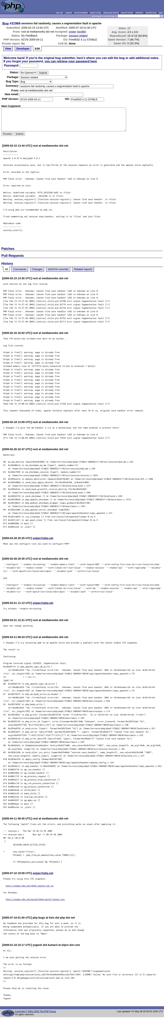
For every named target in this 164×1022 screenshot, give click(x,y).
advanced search (111, 12)
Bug (5, 23)
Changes (37, 269)
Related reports (83, 269)
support (68, 12)
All (6, 269)
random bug (151, 12)
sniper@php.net (43, 538)
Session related (78, 35)
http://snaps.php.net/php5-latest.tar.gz (30, 885)
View (8, 48)
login (161, 12)
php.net (59, 12)
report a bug (95, 12)
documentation (81, 12)
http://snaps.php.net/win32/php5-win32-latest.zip (35, 899)
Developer (23, 48)
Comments (19, 269)
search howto (127, 12)
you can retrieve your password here (71, 61)
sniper (72, 31)
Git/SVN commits (58, 269)
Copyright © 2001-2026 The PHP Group (35, 1011)
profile (81, 31)
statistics (139, 12)
